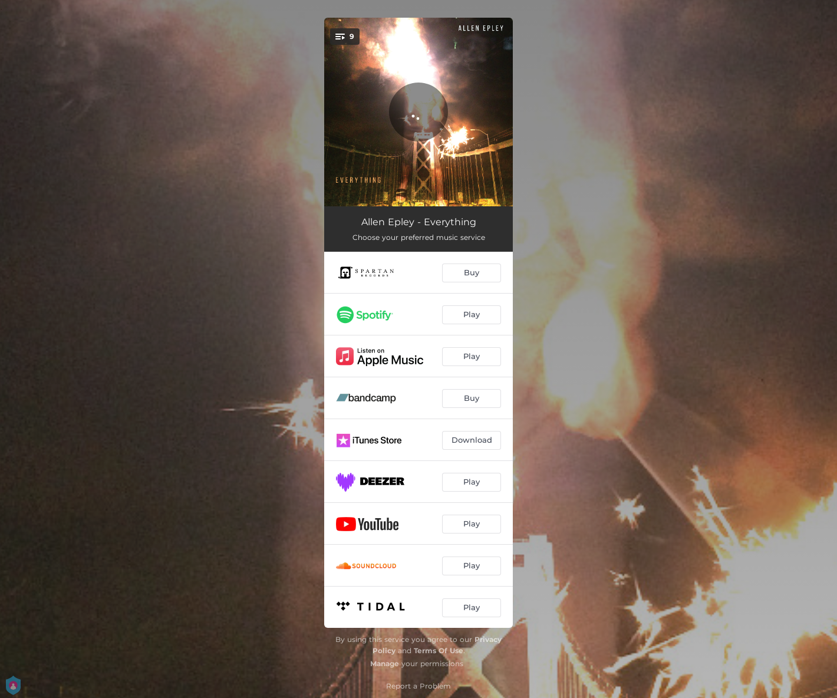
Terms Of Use (438, 650)
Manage (384, 663)
